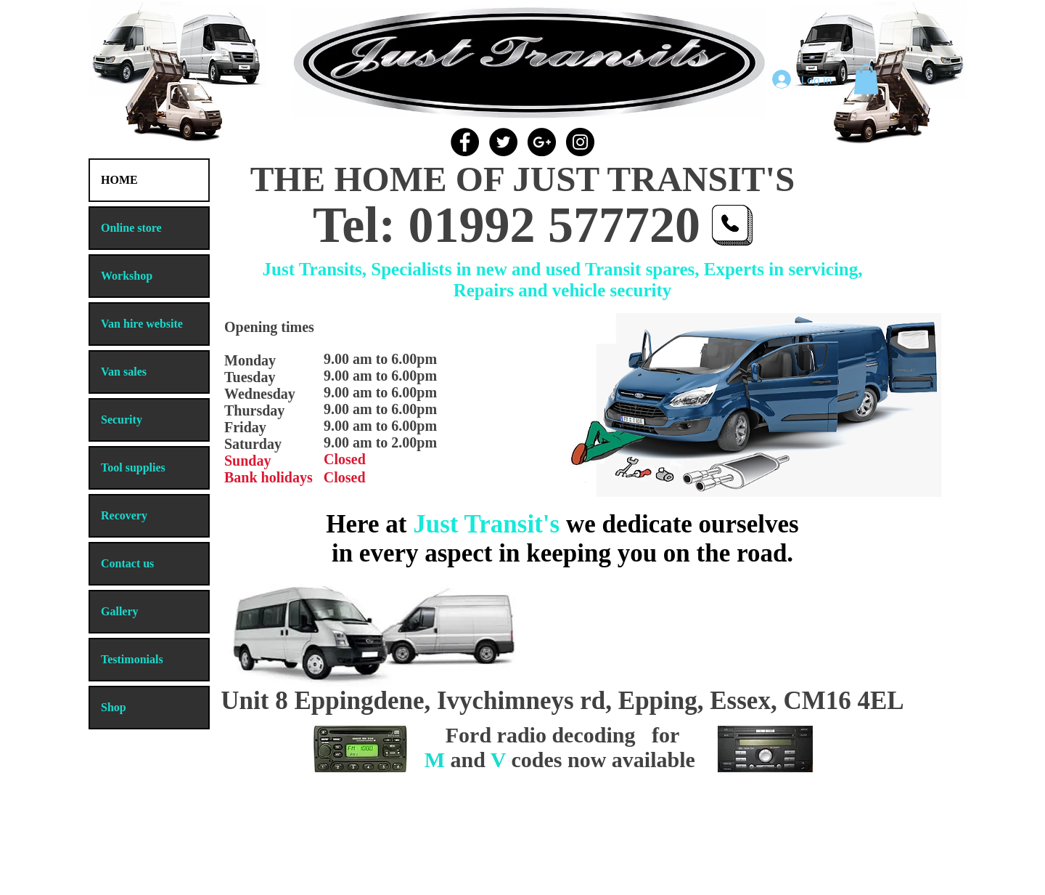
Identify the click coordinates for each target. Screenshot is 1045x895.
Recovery (124, 515)
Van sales (124, 371)
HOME (119, 180)
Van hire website (142, 323)
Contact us (127, 563)
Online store (131, 228)
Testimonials (132, 659)
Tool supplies (133, 467)
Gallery (120, 611)
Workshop (126, 276)
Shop (113, 707)
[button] (866, 79)
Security (121, 419)
